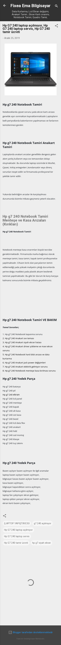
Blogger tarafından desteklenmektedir (30, 632)
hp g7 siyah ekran (41, 542)
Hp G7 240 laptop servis (16, 536)
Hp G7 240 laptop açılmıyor (18, 529)
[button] (56, 26)
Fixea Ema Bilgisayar (30, 5)
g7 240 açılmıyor (42, 523)
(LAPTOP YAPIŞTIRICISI (17, 523)
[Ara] (56, 6)
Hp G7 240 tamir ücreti (16, 542)
